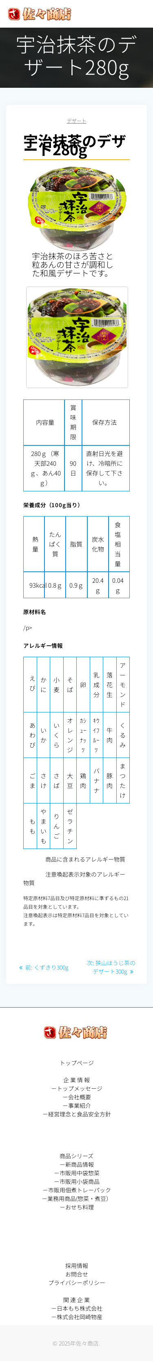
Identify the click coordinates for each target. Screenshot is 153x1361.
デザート (76, 120)
